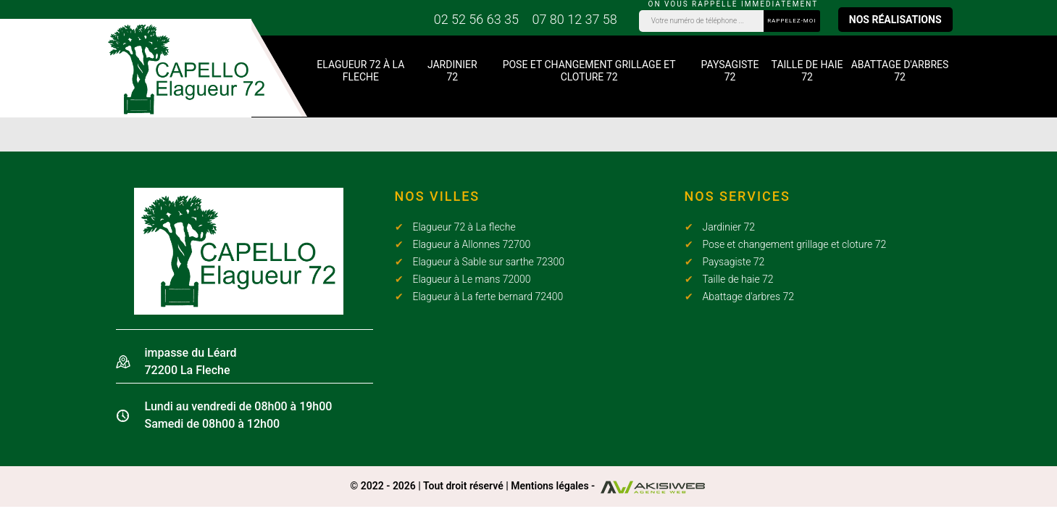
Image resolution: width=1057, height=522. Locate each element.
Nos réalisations (895, 19)
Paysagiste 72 (730, 71)
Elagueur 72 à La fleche (360, 71)
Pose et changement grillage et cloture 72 (589, 71)
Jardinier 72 (452, 71)
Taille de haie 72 (807, 71)
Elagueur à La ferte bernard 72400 (488, 296)
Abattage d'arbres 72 (900, 71)
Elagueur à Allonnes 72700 (472, 244)
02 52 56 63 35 (476, 19)
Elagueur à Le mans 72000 (472, 279)
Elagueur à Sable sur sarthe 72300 (489, 262)
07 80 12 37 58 (574, 19)
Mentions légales (549, 486)
